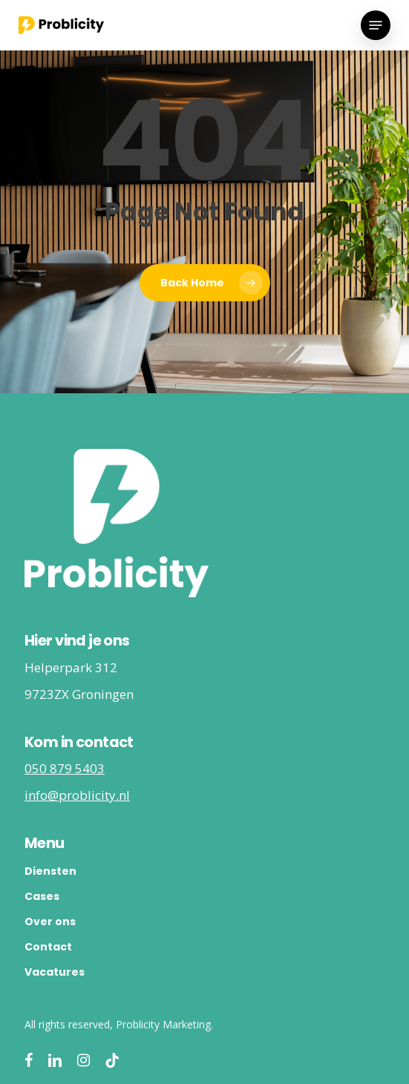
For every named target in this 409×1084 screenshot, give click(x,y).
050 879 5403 (64, 768)
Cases (41, 896)
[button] (375, 25)
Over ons (50, 921)
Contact (48, 946)
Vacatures (54, 972)
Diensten (50, 871)
